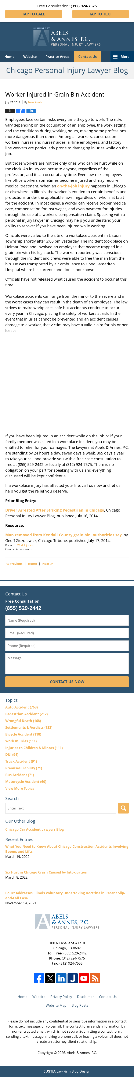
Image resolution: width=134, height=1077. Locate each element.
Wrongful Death (23, 720)
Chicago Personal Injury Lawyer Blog (67, 36)
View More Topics (19, 788)
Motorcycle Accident (25, 781)
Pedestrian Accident (26, 714)
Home (9, 56)
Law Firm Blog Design (67, 1071)
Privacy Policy (61, 996)
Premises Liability (23, 768)
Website (30, 56)
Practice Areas (57, 56)
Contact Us (87, 56)
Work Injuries (25, 545)
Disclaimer (85, 996)
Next (47, 563)
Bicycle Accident (23, 734)
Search (123, 808)
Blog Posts (80, 1005)
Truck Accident (21, 761)
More (125, 56)
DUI (11, 754)
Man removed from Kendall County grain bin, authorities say (63, 534)
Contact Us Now (67, 681)
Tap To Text (100, 13)
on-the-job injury (73, 185)
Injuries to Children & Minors (34, 747)
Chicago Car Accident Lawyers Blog (34, 829)
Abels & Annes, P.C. (82, 1052)
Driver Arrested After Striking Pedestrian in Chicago (54, 510)
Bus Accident (19, 775)
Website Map (56, 1005)
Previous (14, 563)
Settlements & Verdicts (28, 727)
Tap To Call (33, 13)
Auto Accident (21, 707)
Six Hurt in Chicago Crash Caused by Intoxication (46, 872)
